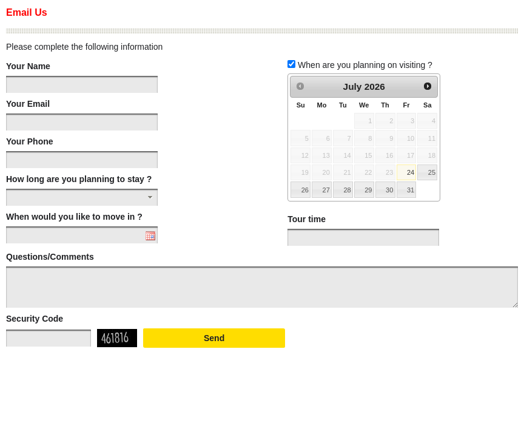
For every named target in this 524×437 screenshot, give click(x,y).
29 (368, 190)
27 (326, 190)
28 (347, 190)
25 (431, 172)
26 (305, 190)
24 (410, 172)
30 (389, 190)
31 (410, 190)
